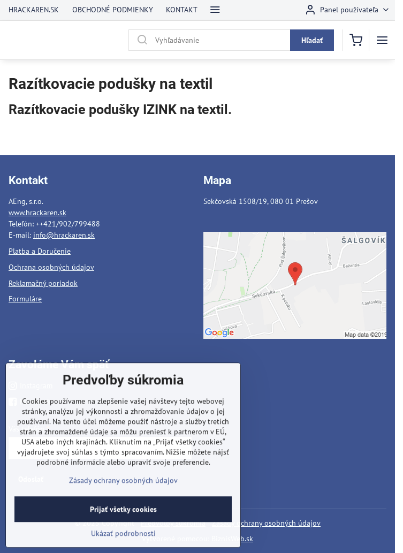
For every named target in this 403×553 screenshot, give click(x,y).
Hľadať (312, 40)
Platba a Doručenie (40, 251)
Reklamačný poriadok (43, 283)
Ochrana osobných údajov (51, 267)
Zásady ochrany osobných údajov (266, 523)
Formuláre (25, 299)
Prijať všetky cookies (123, 527)
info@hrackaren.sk (64, 235)
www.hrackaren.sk (37, 212)
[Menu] (382, 40)
